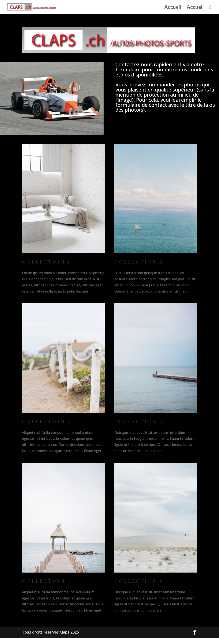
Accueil (172, 8)
